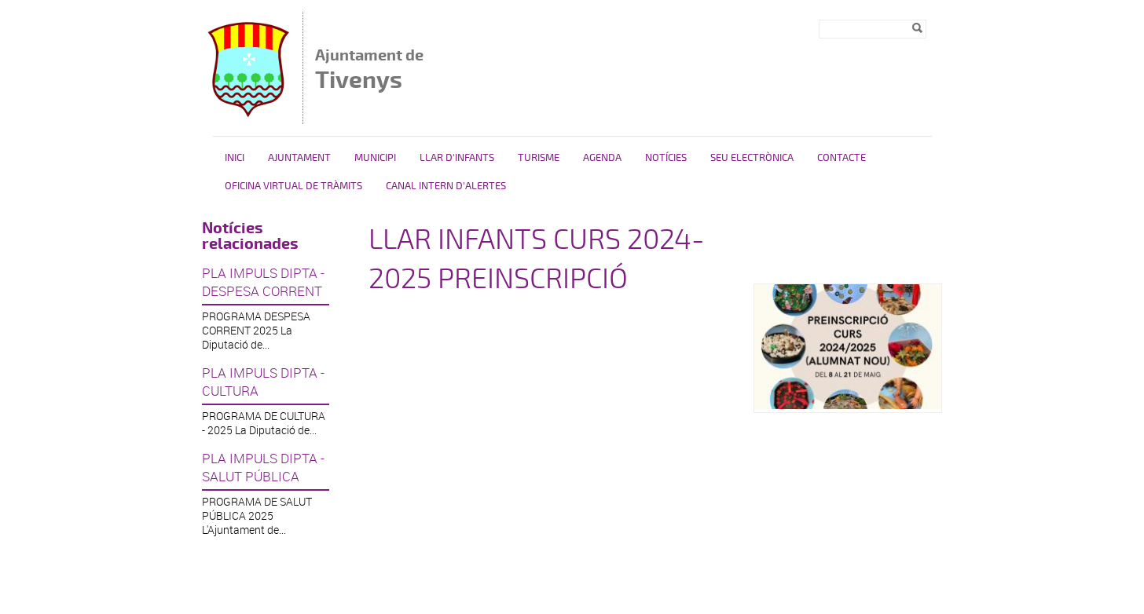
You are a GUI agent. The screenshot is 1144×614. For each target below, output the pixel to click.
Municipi (375, 158)
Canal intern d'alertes (446, 186)
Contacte (841, 158)
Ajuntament (299, 158)
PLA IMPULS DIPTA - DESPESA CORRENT (263, 282)
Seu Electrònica (752, 158)
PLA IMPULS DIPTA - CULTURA (263, 382)
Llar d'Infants (457, 158)
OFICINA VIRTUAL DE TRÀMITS (293, 186)
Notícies (666, 158)
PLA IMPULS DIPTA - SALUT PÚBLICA (263, 467)
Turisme (538, 158)
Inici (234, 158)
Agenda (602, 158)
